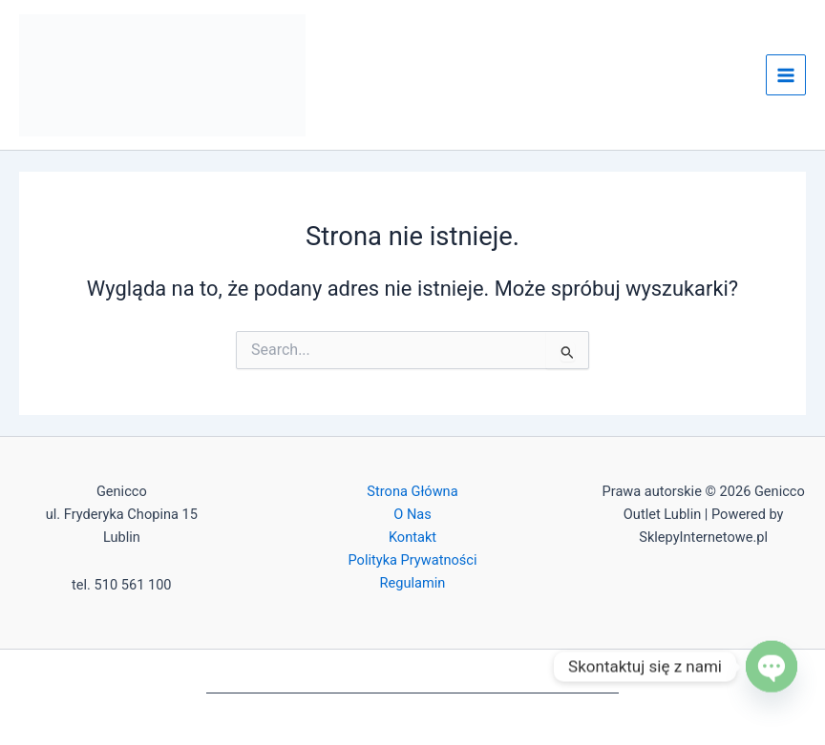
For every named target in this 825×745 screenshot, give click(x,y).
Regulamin (413, 582)
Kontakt (412, 537)
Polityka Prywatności (412, 560)
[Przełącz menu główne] (786, 74)
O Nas (412, 514)
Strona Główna (412, 491)
